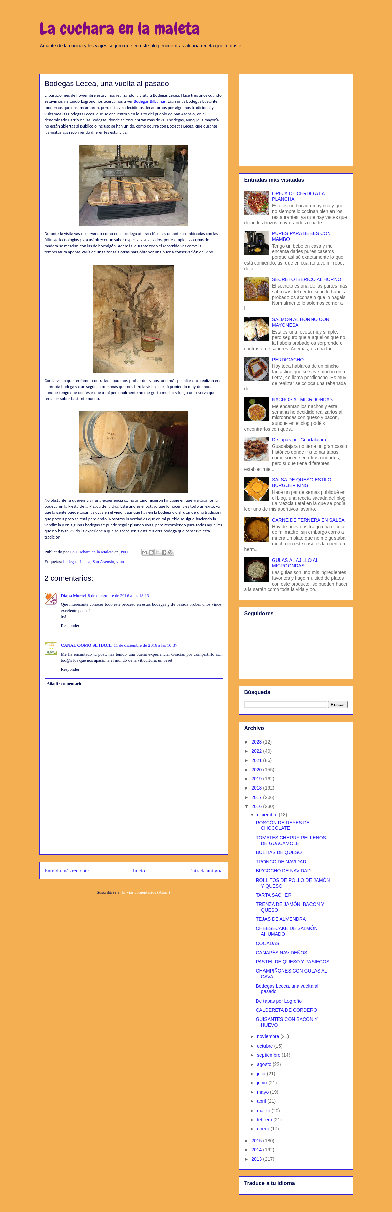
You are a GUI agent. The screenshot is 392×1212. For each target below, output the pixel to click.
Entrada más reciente (67, 870)
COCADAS (267, 943)
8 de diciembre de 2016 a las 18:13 (118, 595)
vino (120, 561)
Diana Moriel (73, 595)
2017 (257, 797)
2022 (257, 751)
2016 (257, 806)
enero (264, 1128)
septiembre (269, 1055)
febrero (265, 1119)
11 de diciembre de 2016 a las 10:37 (145, 645)
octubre (265, 1046)
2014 (257, 1149)
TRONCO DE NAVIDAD (281, 861)
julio (262, 1073)
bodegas (70, 561)
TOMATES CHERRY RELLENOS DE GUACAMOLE (291, 840)
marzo (264, 1110)
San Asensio (103, 561)
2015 (257, 1140)
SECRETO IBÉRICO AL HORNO (306, 279)
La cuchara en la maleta (119, 28)
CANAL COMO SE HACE (86, 645)
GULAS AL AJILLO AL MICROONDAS (295, 563)
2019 (257, 778)
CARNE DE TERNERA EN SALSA (308, 520)
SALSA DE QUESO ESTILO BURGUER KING (301, 482)
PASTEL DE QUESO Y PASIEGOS (292, 961)
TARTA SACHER (273, 895)
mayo (263, 1092)
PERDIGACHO (288, 359)
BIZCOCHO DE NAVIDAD (283, 870)
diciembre (268, 814)
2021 (257, 760)
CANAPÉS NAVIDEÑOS (281, 952)
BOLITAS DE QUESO (279, 852)
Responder (70, 625)
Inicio (139, 870)
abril (262, 1101)
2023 (257, 742)
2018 (257, 788)
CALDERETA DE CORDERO (286, 1010)
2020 (257, 769)
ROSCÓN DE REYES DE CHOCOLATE (282, 825)
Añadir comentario (65, 683)
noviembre (268, 1036)
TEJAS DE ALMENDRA (281, 919)
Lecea (85, 561)
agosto (265, 1064)
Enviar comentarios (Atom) (146, 892)
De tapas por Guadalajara (299, 439)
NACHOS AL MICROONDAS (302, 399)
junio (262, 1082)
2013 (257, 1159)
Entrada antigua (205, 870)
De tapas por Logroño (278, 1001)
